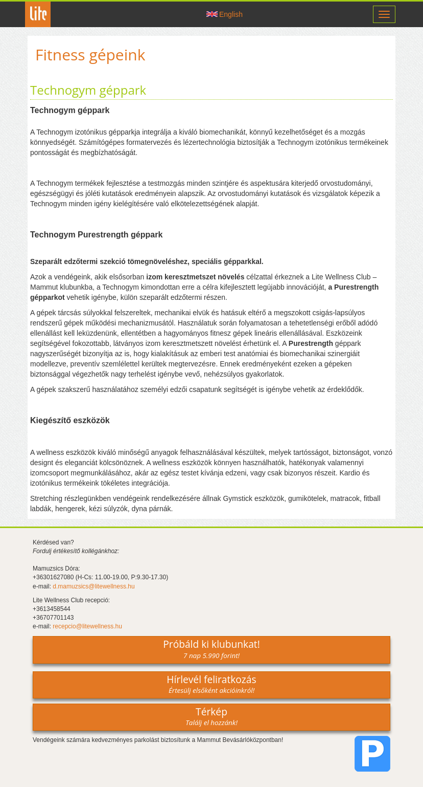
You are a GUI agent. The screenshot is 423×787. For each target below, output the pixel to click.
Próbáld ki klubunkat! (211, 648)
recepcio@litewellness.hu (87, 626)
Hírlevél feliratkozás (211, 683)
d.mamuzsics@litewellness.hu (93, 586)
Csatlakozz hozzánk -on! (188, 14)
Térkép (211, 716)
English (231, 14)
